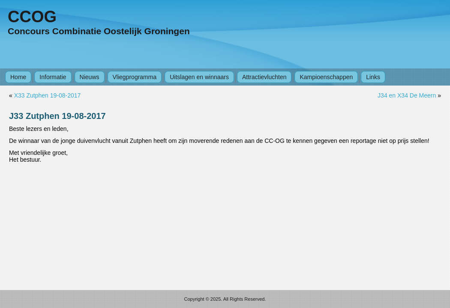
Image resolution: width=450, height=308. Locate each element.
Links (373, 77)
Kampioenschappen (326, 77)
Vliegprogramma (135, 77)
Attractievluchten (264, 77)
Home (18, 77)
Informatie (52, 77)
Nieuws (89, 77)
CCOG (32, 17)
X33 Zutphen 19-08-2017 (47, 95)
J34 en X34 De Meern (407, 95)
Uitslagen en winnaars (199, 77)
